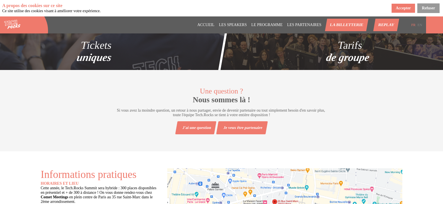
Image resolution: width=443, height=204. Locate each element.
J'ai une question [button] (197, 128)
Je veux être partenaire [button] (243, 128)
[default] (304, 24)
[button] (346, 25)
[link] (205, 24)
